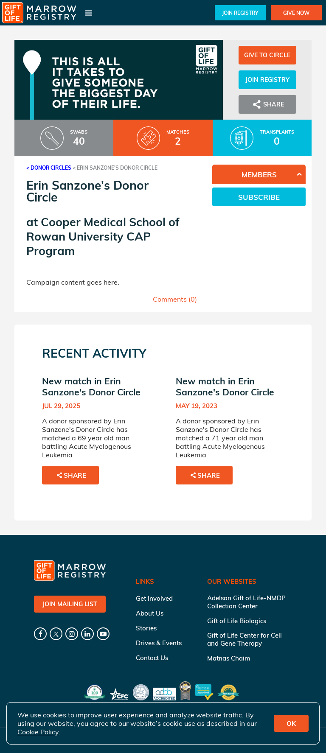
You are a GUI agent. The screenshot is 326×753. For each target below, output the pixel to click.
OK (291, 723)
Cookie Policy (38, 732)
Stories (146, 628)
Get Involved (154, 598)
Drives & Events (159, 643)
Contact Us (152, 658)
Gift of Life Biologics (236, 621)
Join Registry (240, 13)
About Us (149, 613)
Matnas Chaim (228, 658)
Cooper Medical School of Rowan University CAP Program (103, 236)
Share (267, 104)
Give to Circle (267, 55)
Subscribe (259, 197)
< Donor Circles (48, 168)
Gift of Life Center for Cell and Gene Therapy (244, 639)
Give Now (296, 13)
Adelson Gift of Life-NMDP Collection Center (246, 602)
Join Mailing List (69, 604)
